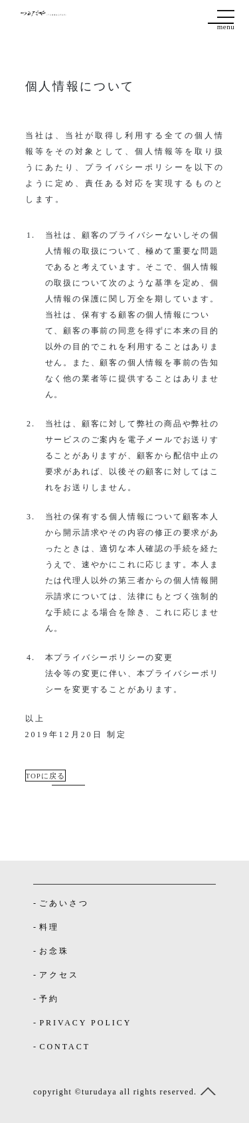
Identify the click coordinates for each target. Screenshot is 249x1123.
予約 (49, 998)
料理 (49, 927)
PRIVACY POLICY (85, 1022)
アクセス (59, 975)
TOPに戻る (45, 775)
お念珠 (54, 951)
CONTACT (64, 1046)
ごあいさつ (64, 903)
